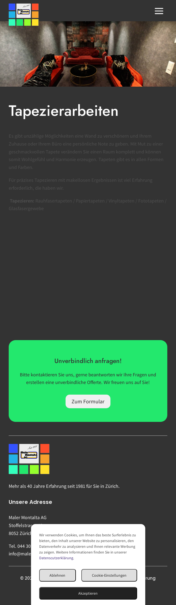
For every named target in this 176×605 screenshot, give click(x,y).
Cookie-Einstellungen (109, 575)
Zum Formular (88, 401)
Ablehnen (57, 575)
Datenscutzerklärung (56, 557)
